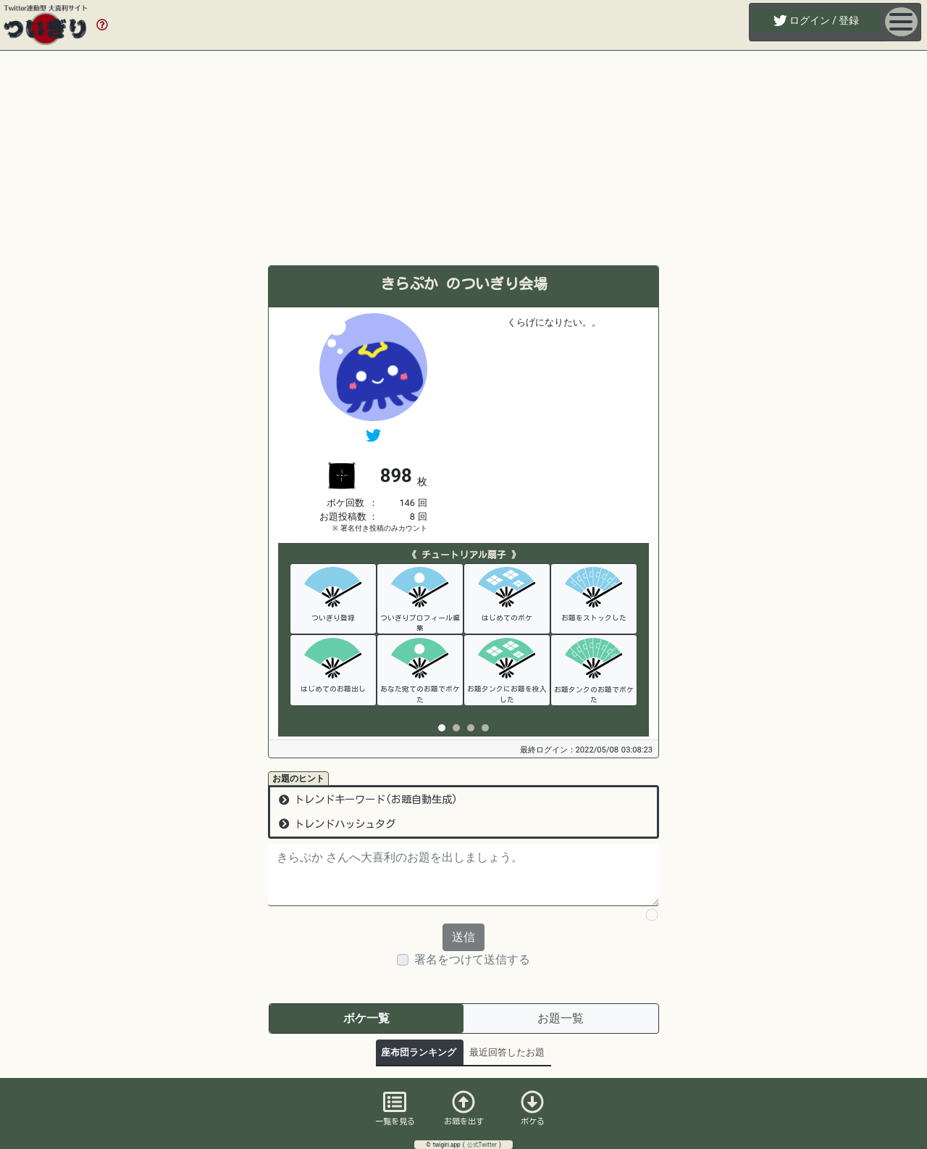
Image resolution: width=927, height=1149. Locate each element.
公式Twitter (483, 1144)
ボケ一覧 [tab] (366, 1018)
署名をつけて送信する (472, 959)
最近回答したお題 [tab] (507, 1052)
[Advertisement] (463, 158)
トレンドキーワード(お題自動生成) (368, 799)
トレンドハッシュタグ (337, 823)
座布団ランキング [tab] (418, 1052)
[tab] (442, 728)
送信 (463, 937)
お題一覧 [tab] (560, 1018)
